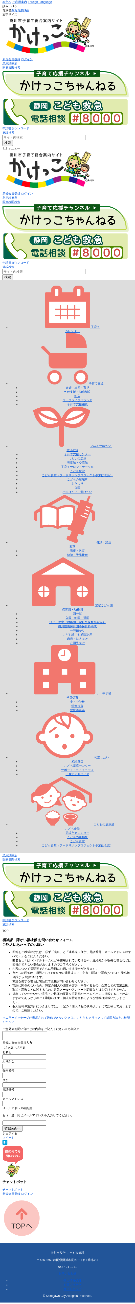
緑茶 (26, 10)
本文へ (6, 2)
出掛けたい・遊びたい (77, 492)
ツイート (8, 1139)
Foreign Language (40, 2)
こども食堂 (77, 471)
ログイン (27, 59)
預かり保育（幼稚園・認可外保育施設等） (77, 622)
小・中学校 (77, 702)
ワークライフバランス (77, 400)
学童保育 (77, 706)
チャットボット (12, 1191)
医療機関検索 (11, 67)
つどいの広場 (77, 458)
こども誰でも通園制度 (77, 634)
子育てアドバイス (77, 774)
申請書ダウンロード (15, 128)
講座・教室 (77, 550)
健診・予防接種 (77, 555)
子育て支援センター (77, 454)
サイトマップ (72, 1290)
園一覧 (77, 613)
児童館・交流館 (77, 462)
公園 (77, 488)
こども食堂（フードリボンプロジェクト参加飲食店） (77, 475)
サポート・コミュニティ (77, 770)
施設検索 (8, 132)
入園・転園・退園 (77, 618)
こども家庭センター (77, 765)
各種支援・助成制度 (77, 392)
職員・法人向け (77, 639)
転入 (77, 396)
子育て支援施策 (77, 404)
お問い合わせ (67, 1275)
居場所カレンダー (77, 833)
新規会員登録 (11, 59)
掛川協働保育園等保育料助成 (77, 626)
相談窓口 (77, 761)
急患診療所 (9, 63)
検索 (7, 143)
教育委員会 (77, 710)
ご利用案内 (19, 2)
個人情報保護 (72, 1282)
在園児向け (77, 643)
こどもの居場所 (77, 479)
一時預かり (77, 630)
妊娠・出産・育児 (77, 387)
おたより (77, 483)
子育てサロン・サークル (77, 467)
